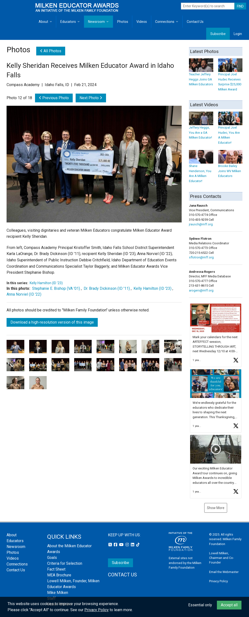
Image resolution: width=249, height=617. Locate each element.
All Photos (50, 51)
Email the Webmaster (224, 572)
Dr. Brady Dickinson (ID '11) (107, 288)
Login (238, 34)
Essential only (200, 605)
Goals (52, 557)
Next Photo (91, 98)
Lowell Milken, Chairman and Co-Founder (221, 557)
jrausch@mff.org (201, 224)
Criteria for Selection (64, 563)
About (43, 22)
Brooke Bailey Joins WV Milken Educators (230, 166)
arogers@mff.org (201, 290)
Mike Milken (57, 592)
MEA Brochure (59, 575)
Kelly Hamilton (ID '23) (46, 283)
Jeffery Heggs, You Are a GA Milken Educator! (201, 127)
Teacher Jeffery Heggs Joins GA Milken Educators (201, 74)
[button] (215, 335)
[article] (215, 335)
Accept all (229, 605)
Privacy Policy (218, 581)
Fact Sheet (56, 569)
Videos (141, 22)
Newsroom (96, 22)
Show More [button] (215, 508)
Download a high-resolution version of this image (52, 322)
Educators (68, 22)
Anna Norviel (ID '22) (24, 294)
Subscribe (218, 34)
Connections (164, 22)
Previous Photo (54, 98)
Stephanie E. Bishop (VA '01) (56, 288)
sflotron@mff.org (201, 257)
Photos (122, 22)
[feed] (215, 400)
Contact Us (195, 22)
